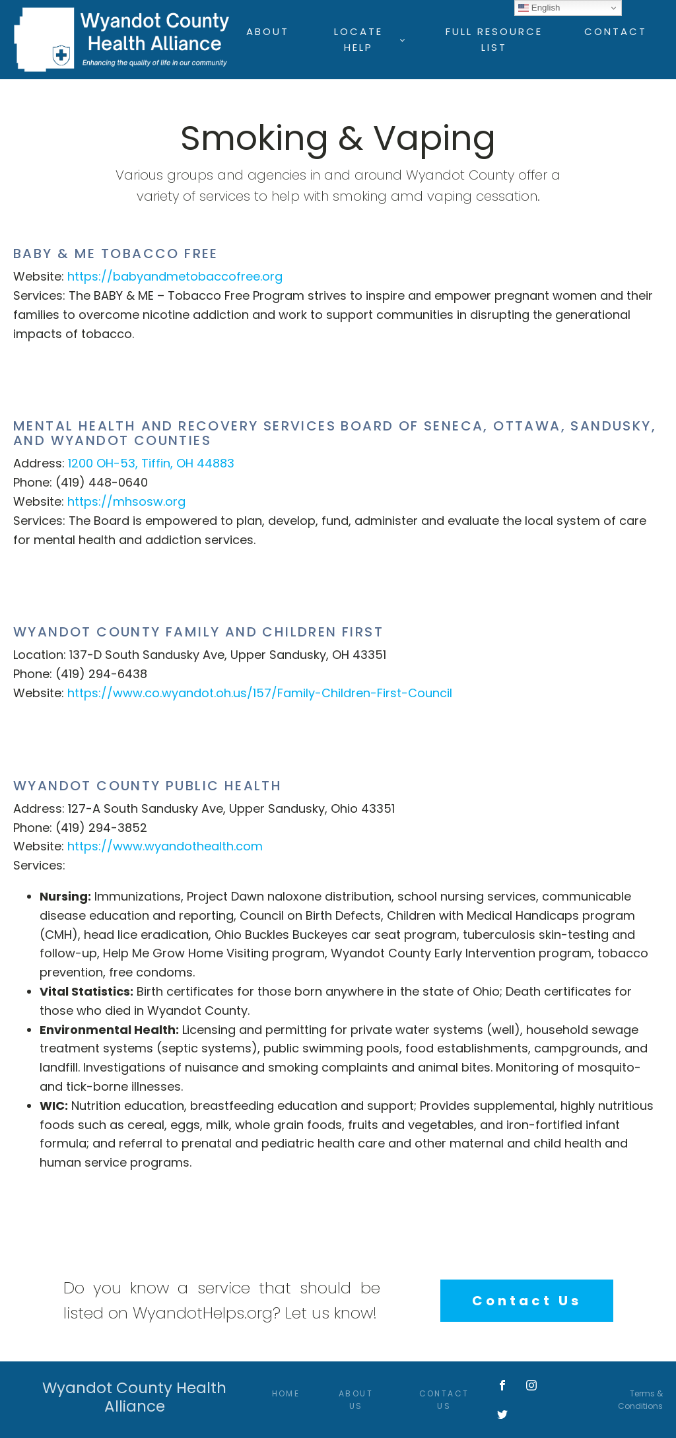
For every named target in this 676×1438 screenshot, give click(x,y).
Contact (615, 31)
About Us (356, 1400)
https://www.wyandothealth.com (165, 846)
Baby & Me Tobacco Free (116, 253)
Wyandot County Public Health (147, 785)
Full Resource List (494, 39)
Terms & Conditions (640, 1400)
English (539, 8)
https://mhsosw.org (126, 501)
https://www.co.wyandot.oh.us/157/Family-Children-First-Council (259, 693)
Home (286, 1393)
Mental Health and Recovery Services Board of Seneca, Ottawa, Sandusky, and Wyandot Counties (334, 433)
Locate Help (358, 39)
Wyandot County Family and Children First (198, 632)
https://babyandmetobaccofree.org (175, 276)
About (267, 31)
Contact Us (527, 1300)
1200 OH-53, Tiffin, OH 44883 (151, 463)
